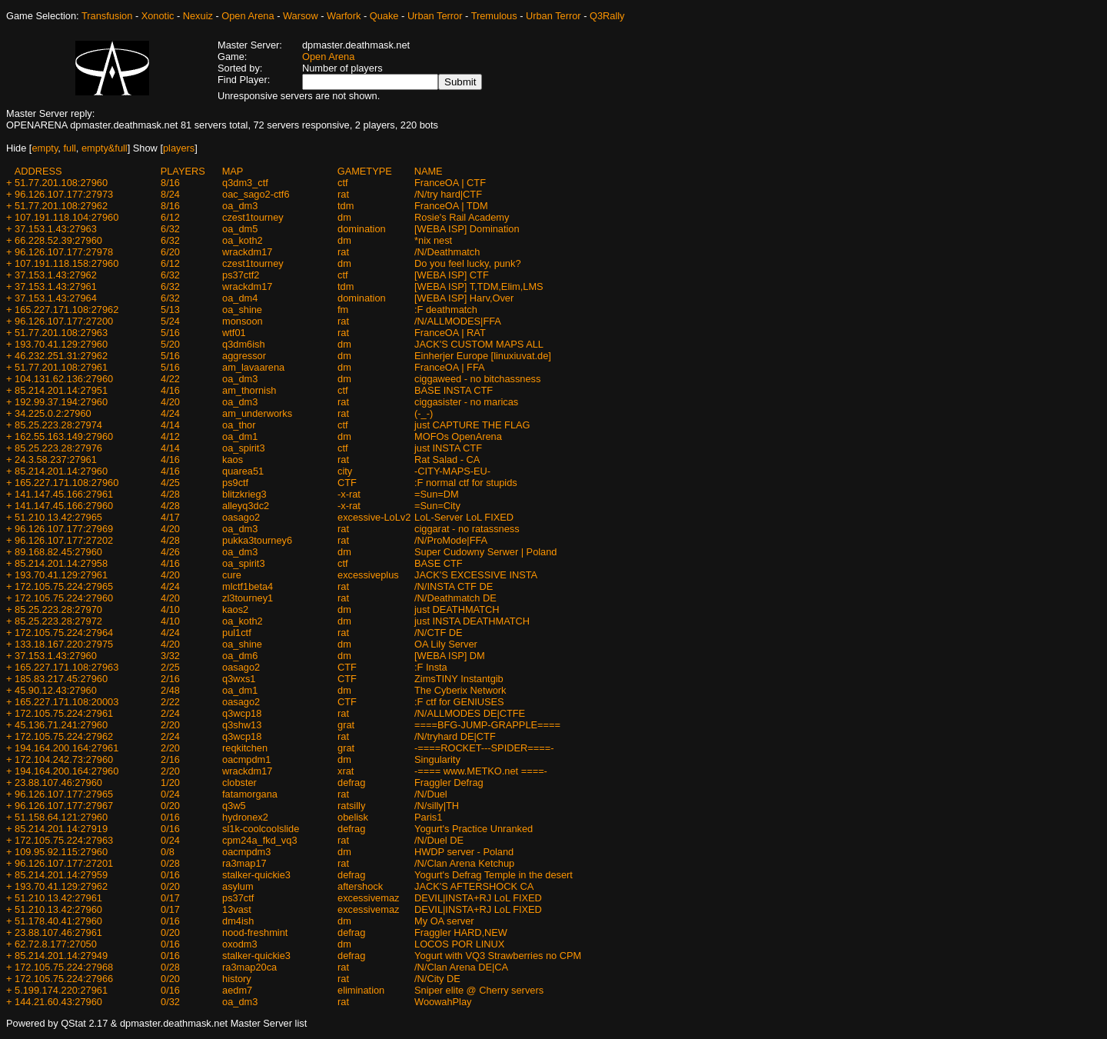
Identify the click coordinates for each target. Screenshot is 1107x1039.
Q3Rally (607, 16)
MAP (233, 171)
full (69, 148)
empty (45, 148)
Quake (384, 16)
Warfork (344, 16)
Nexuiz (198, 16)
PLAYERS (183, 171)
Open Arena (247, 16)
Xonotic (158, 16)
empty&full (104, 148)
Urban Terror (435, 16)
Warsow (300, 16)
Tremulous (494, 16)
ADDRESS (38, 171)
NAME (428, 171)
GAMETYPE (364, 171)
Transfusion (106, 16)
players (178, 148)
